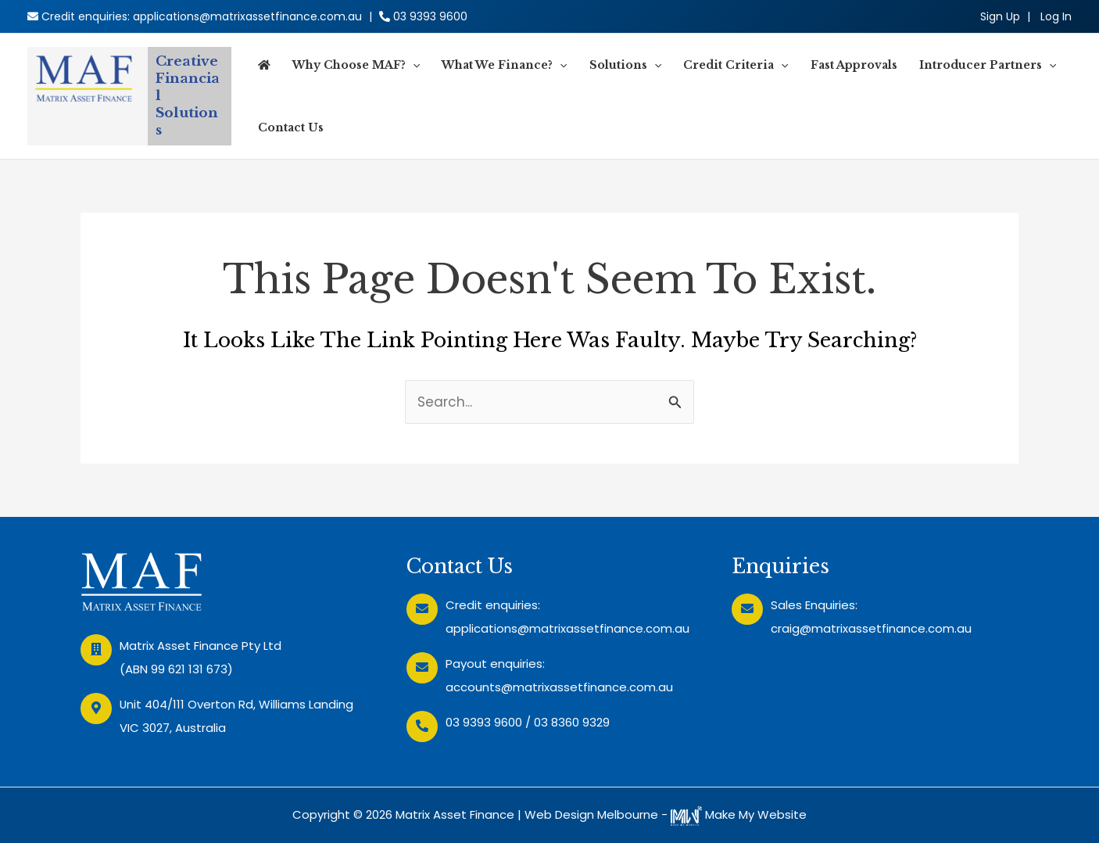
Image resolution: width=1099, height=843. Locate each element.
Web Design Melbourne (591, 814)
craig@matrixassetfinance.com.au (871, 628)
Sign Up (1000, 16)
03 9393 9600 (430, 16)
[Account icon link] (1056, 16)
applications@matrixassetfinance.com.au (247, 16)
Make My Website (739, 814)
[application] (413, 65)
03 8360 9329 (572, 722)
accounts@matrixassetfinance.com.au (559, 687)
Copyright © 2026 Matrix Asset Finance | (408, 814)
